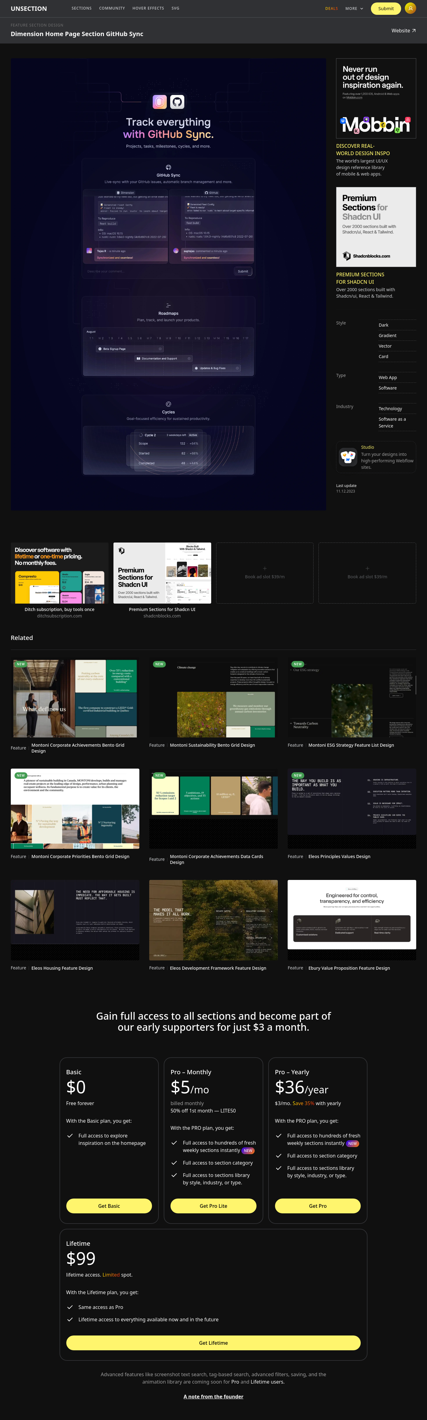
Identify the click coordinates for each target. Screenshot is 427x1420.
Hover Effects (148, 8)
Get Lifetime (213, 1343)
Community (112, 8)
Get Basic (109, 1206)
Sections (82, 8)
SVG (176, 8)
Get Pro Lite (213, 1206)
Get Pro (318, 1206)
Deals (331, 8)
